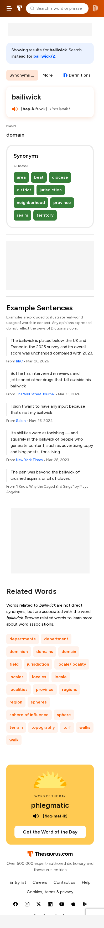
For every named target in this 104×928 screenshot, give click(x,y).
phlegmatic (50, 805)
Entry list (17, 882)
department (56, 638)
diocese (60, 177)
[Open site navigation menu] (9, 8)
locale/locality (72, 664)
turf (67, 727)
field (14, 664)
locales (16, 676)
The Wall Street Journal (35, 394)
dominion (18, 651)
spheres (39, 702)
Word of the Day (50, 796)
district (24, 189)
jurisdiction (51, 189)
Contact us (64, 882)
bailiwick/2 (44, 56)
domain (68, 651)
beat (39, 177)
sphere (64, 714)
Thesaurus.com (19, 8)
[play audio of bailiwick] (15, 109)
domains (44, 651)
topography (43, 727)
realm (22, 215)
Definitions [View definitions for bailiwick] (80, 75)
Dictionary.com (95, 8)
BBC (19, 361)
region (15, 702)
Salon (21, 420)
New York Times (29, 460)
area (21, 177)
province (62, 202)
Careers (40, 882)
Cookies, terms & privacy (50, 891)
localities (18, 689)
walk (13, 739)
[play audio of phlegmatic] (36, 816)
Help (86, 882)
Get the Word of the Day (50, 832)
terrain (16, 727)
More (48, 75)
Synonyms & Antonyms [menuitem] (23, 75)
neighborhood (31, 202)
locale (61, 676)
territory (45, 215)
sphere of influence (29, 714)
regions (69, 689)
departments (22, 638)
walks (84, 727)
